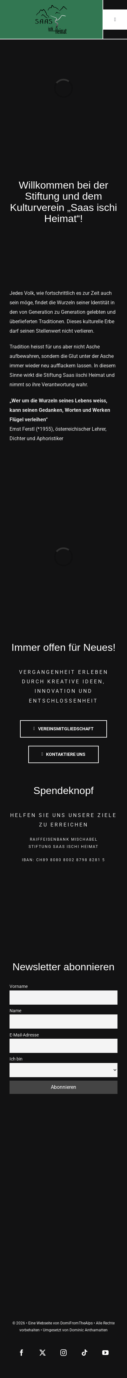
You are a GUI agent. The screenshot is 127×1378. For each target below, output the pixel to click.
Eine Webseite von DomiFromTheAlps (60, 1323)
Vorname (19, 986)
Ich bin (16, 1059)
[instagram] (63, 1353)
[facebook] (21, 1353)
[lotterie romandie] (64, 1278)
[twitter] (42, 1353)
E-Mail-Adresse (24, 1035)
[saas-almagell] (64, 1133)
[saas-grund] (64, 1169)
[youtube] (105, 1353)
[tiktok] (84, 1353)
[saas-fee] (64, 1206)
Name (15, 1010)
